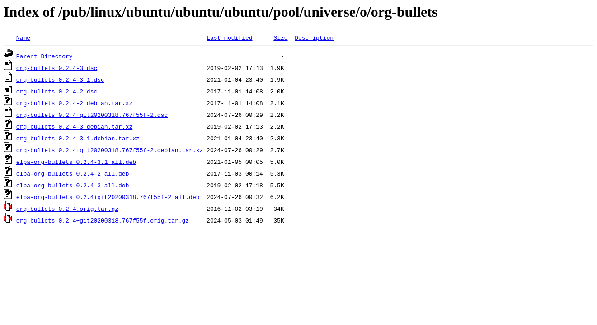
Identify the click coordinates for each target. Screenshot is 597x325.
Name (23, 37)
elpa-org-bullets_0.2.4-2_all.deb (72, 173)
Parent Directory (44, 56)
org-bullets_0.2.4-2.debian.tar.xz (74, 103)
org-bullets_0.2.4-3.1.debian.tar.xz (78, 138)
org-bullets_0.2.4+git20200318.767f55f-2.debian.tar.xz (109, 150)
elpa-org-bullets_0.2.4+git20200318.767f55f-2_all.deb (108, 197)
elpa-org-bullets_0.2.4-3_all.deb (72, 185)
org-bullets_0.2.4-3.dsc (56, 68)
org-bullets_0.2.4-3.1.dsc (60, 79)
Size (280, 37)
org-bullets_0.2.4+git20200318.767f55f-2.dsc (92, 115)
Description (314, 37)
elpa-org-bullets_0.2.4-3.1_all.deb (76, 162)
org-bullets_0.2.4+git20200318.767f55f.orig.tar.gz (102, 220)
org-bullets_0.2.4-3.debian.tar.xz (74, 126)
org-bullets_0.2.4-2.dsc (56, 91)
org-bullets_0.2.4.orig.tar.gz (67, 208)
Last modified (229, 37)
